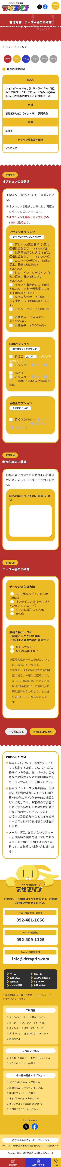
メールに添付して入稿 (29, 609)
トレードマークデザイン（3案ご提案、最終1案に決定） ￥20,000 (30, 276)
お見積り (13, 1164)
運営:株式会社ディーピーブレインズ (30, 1140)
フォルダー (14, 1028)
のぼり (23, 1057)
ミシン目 (20, 365)
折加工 (19, 356)
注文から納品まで (42, 977)
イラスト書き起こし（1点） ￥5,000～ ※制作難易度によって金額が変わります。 (30, 289)
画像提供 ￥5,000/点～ (31, 325)
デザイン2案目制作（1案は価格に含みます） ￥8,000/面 (29, 246)
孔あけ (19, 373)
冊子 (44, 1022)
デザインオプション (34, 1087)
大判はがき (14, 1033)
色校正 (32, 1093)
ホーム (13, 973)
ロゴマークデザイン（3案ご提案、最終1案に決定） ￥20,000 (30, 264)
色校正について (20, 408)
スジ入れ (20, 377)
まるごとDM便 (16, 1098)
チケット (43, 1033)
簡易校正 (40, 423)
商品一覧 (38, 973)
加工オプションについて (24, 348)
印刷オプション (17, 1093)
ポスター (13, 1022)
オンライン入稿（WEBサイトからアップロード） (29, 604)
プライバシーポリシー (16, 999)
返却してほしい (25, 647)
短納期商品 (14, 1087)
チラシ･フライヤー (18, 1017)
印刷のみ (35, 1082)
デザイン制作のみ (18, 1082)
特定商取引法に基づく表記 (18, 995)
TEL (56, 1164)
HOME (8, 47)
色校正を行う (23, 419)
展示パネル (14, 1038)
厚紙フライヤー (40, 1017)
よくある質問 (16, 985)
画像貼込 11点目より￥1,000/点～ (26, 319)
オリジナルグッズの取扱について (26, 1103)
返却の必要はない (26, 651)
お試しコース (34, 1098)
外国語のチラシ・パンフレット (24, 1109)
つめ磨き (31, 1063)
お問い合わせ (38, 1164)
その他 (19, 613)
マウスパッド (16, 1063)
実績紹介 (14, 981)
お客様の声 (39, 981)
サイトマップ (44, 995)
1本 (37, 365)
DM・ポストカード (33, 1028)
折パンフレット (30, 1022)
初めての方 (15, 977)
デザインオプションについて (26, 237)
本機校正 (20, 427)
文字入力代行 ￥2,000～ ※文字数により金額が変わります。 (30, 301)
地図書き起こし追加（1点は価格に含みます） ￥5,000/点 (30, 254)
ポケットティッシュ (40, 1057)
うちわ (12, 1057)
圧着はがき (29, 1033)
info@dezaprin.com (30, 958)
